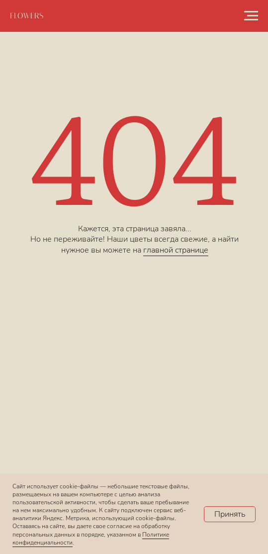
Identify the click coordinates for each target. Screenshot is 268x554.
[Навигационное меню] (251, 16)
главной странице (175, 250)
